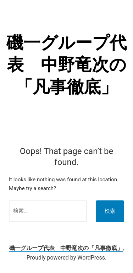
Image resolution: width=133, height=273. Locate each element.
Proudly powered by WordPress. (67, 257)
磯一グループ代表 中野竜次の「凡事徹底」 (66, 65)
